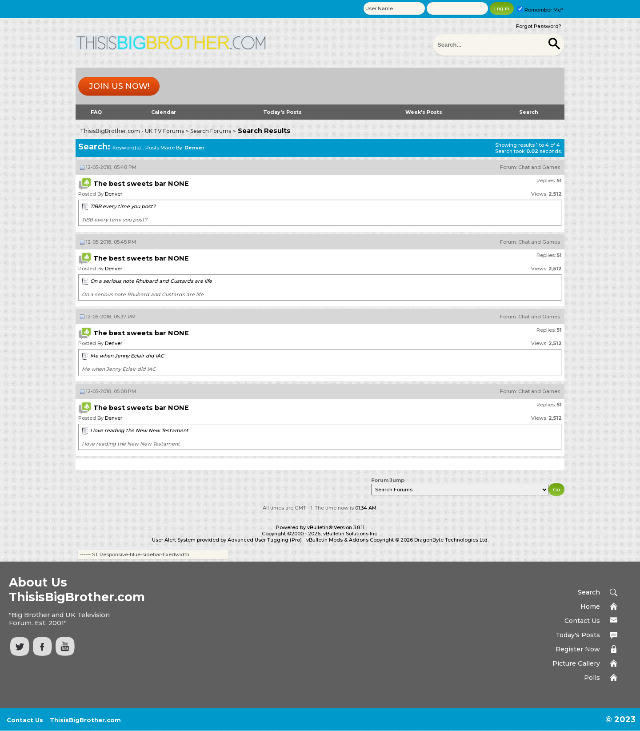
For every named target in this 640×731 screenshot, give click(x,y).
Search (528, 112)
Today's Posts (282, 112)
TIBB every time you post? (123, 206)
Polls (592, 678)
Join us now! (119, 86)
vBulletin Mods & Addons (337, 540)
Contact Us (582, 621)
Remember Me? (540, 10)
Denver (113, 194)
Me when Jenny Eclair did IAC (127, 356)
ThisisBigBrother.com (85, 719)
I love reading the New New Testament (139, 430)
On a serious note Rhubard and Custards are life (151, 281)
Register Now (578, 649)
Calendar (163, 112)
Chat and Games (539, 167)
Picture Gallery (576, 663)
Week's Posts (423, 112)
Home (590, 606)
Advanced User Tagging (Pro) (265, 540)
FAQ (96, 112)
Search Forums (210, 131)
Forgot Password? (538, 26)
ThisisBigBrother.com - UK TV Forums (132, 131)
